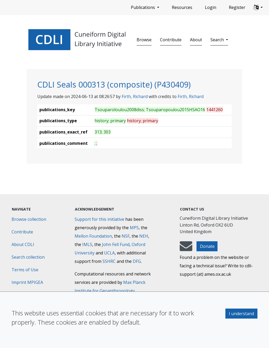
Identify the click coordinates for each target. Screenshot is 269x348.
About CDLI (23, 244)
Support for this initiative (99, 219)
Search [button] (217, 40)
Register (237, 7)
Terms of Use (25, 270)
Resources (182, 7)
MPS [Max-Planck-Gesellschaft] (134, 228)
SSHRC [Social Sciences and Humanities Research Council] (109, 261)
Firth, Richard (135, 96)
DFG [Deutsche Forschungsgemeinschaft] (137, 261)
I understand (241, 313)
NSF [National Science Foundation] (126, 236)
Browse (144, 40)
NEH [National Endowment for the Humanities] (143, 236)
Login (210, 7)
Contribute (171, 40)
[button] (258, 7)
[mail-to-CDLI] (186, 249)
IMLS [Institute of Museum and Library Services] (87, 244)
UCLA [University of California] (109, 253)
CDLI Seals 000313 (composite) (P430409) (114, 84)
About (196, 40)
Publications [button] (143, 7)
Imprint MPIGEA (27, 282)
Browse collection (29, 219)
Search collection (28, 257)
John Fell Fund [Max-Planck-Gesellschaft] (116, 244)
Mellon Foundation (93, 236)
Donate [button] (207, 246)
